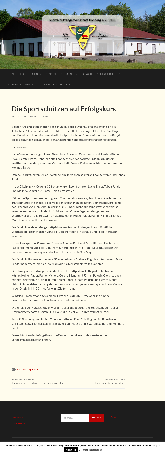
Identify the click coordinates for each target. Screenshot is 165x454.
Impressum (17, 417)
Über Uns (35, 74)
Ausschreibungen (22, 84)
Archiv (114, 417)
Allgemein (33, 369)
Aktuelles (18, 74)
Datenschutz (18, 423)
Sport (52, 74)
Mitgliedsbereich (111, 74)
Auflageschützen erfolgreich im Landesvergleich (38, 381)
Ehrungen (86, 74)
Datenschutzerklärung (90, 449)
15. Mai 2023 (19, 116)
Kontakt (65, 84)
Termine (46, 84)
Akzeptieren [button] (71, 450)
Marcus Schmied (40, 116)
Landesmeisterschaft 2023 (110, 381)
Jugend (69, 74)
